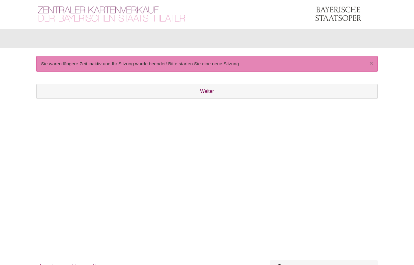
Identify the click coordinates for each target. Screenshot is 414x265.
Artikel (78, 40)
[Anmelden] (312, 40)
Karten (51, 40)
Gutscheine (111, 40)
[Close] (371, 66)
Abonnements (152, 40)
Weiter (207, 94)
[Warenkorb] (354, 40)
